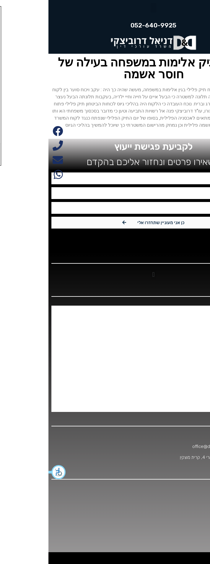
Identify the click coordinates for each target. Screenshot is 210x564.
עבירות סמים (190, 370)
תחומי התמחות (188, 406)
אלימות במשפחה (186, 311)
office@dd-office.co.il (165, 446)
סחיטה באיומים (188, 347)
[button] (9, 472)
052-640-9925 (184, 435)
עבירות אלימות (188, 358)
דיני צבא (194, 323)
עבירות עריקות (189, 382)
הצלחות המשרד (187, 394)
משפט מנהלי (190, 335)
